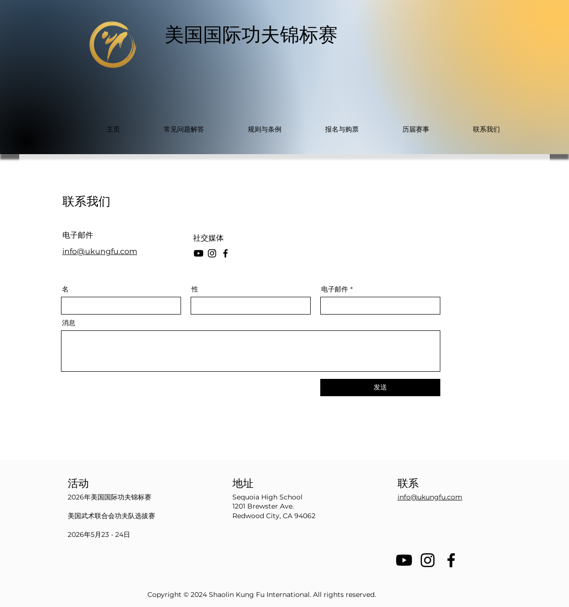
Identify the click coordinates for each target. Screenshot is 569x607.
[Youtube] (404, 560)
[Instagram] (212, 253)
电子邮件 (334, 289)
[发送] (380, 387)
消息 (68, 322)
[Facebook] (225, 253)
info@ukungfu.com (99, 251)
